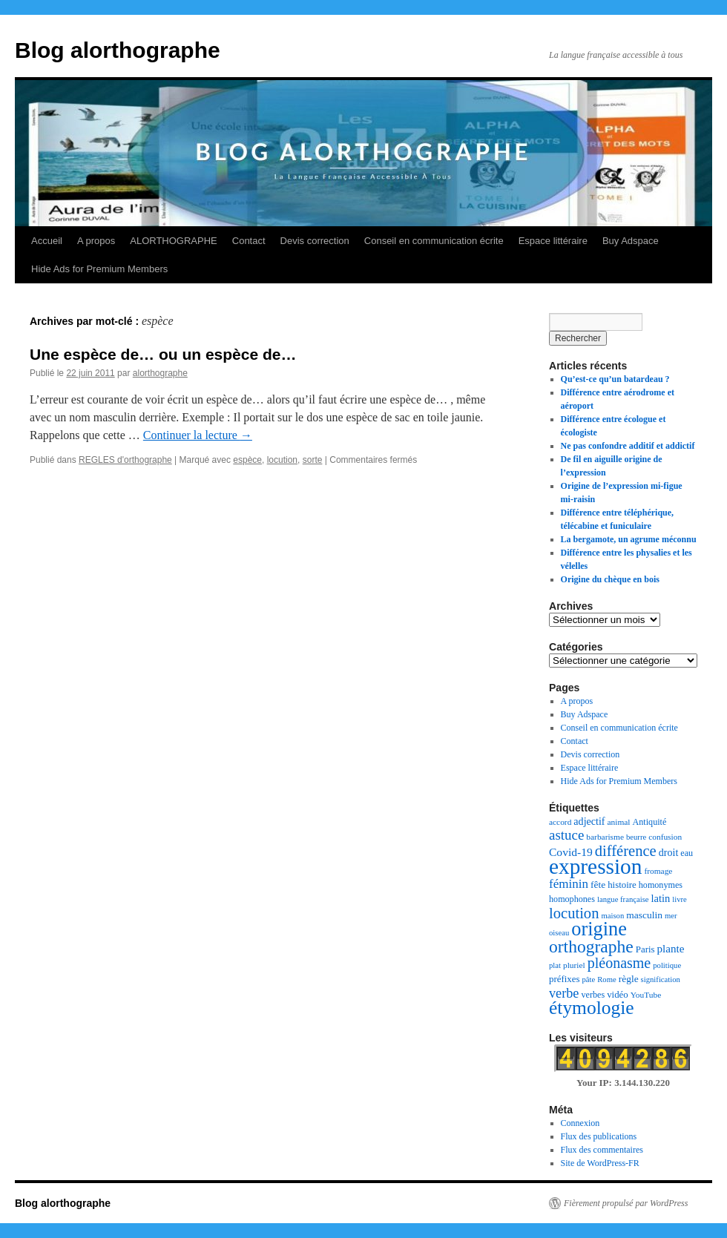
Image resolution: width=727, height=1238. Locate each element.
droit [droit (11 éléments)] (669, 852)
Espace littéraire (553, 240)
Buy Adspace (630, 240)
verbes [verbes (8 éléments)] (593, 995)
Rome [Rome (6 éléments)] (606, 979)
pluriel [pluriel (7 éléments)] (574, 965)
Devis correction (314, 240)
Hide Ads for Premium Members (99, 268)
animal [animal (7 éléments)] (619, 821)
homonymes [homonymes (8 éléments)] (660, 885)
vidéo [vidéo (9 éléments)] (617, 995)
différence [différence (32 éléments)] (626, 851)
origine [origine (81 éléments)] (599, 929)
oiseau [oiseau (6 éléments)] (559, 933)
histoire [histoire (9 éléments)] (622, 885)
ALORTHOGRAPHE (173, 240)
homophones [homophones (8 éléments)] (572, 899)
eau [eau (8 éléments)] (686, 853)
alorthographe (160, 373)
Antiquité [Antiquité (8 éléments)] (650, 822)
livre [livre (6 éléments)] (679, 899)
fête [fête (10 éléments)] (598, 884)
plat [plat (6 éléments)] (555, 965)
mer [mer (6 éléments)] (671, 916)
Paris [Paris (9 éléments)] (645, 949)
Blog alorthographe (117, 50)
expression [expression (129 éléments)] (595, 866)
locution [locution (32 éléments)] (574, 913)
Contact (249, 240)
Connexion (580, 1123)
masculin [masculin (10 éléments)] (644, 915)
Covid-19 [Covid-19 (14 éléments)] (571, 852)
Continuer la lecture (197, 435)
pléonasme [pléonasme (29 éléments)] (619, 963)
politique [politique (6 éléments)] (667, 965)
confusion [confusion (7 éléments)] (665, 836)
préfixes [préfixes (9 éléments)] (564, 979)
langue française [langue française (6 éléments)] (623, 899)
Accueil (46, 240)
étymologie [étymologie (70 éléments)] (591, 1007)
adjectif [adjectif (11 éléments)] (589, 821)
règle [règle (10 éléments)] (629, 978)
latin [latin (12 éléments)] (661, 898)
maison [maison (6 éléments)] (612, 916)
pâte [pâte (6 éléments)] (588, 979)
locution (282, 460)
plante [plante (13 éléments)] (671, 949)
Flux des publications (599, 1136)
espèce (247, 460)
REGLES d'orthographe (125, 460)
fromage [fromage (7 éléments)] (658, 870)
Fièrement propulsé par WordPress (626, 1203)
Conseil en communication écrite (434, 240)
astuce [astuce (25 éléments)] (566, 835)
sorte (313, 460)
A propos (96, 240)
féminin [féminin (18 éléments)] (568, 884)
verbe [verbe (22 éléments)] (564, 993)
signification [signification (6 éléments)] (660, 979)
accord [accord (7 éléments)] (560, 821)
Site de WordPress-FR (600, 1163)
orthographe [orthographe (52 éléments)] (591, 946)
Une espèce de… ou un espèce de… (163, 354)
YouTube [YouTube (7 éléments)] (646, 994)
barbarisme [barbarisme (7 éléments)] (605, 836)
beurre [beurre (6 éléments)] (636, 837)
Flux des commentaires (602, 1150)
